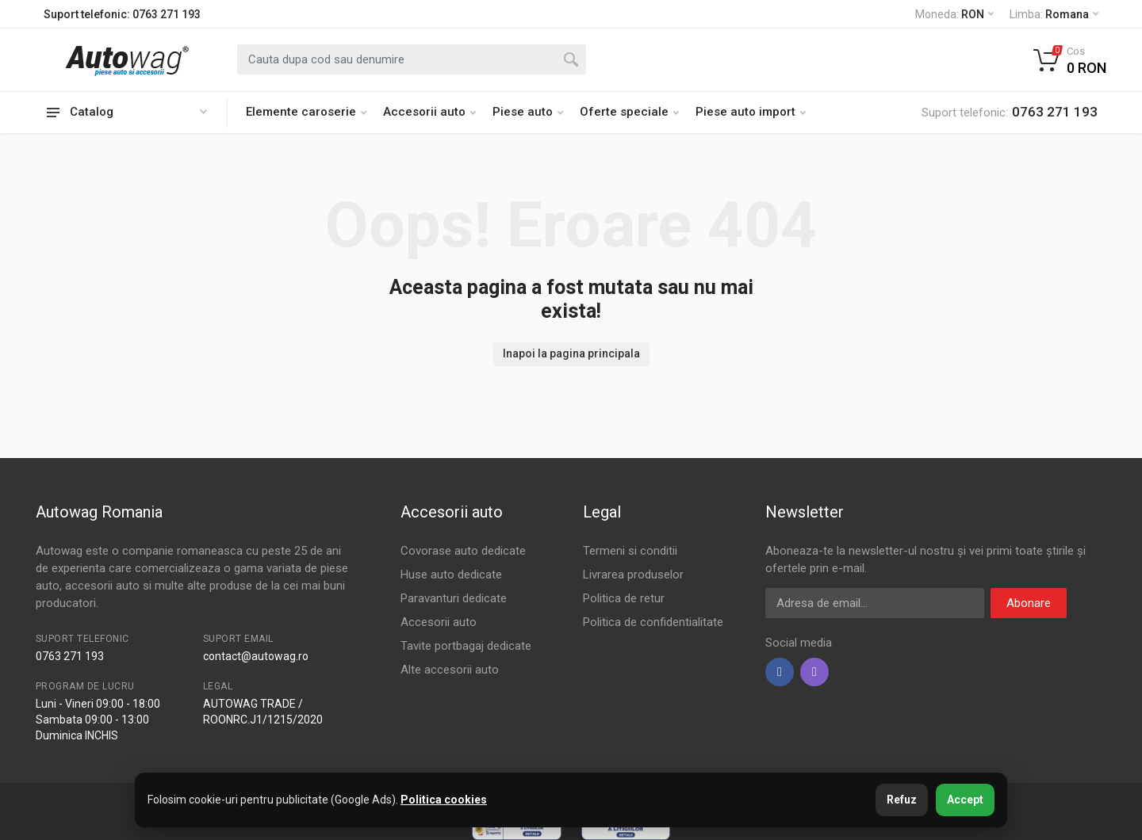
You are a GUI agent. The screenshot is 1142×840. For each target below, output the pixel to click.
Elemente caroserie (306, 112)
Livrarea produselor (633, 574)
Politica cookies (443, 799)
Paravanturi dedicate (453, 598)
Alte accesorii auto (449, 669)
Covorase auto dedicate (463, 551)
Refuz (902, 799)
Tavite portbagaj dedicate (465, 646)
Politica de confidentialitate (653, 622)
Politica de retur (624, 598)
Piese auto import (751, 112)
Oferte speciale (629, 112)
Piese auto (527, 112)
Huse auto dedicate (451, 574)
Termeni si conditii (630, 551)
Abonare (1028, 603)
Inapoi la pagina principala (571, 353)
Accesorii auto (429, 112)
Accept (965, 799)
